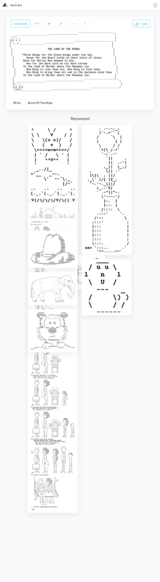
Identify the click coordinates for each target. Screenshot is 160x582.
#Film (17, 116)
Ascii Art (12, 5)
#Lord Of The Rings (40, 116)
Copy (141, 24)
